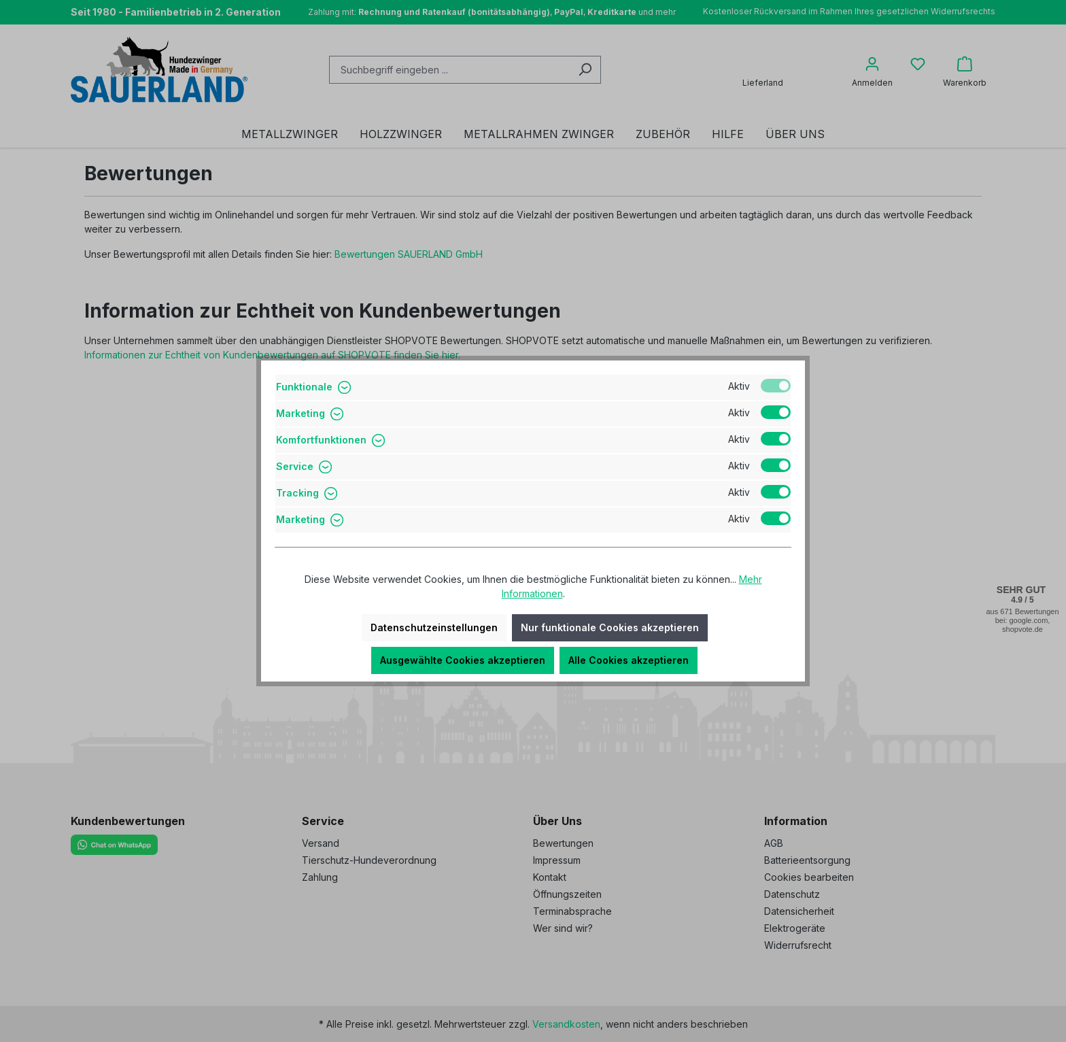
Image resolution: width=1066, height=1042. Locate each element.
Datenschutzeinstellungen (434, 627)
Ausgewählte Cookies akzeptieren (462, 660)
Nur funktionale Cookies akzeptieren (610, 627)
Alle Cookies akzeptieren (628, 660)
